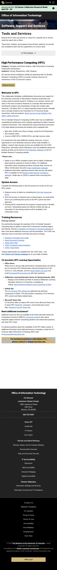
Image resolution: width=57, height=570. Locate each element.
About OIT (28, 422)
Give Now (28, 536)
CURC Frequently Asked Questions (17, 245)
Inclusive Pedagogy (28, 472)
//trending (21, 284)
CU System (28, 511)
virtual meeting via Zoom (39, 271)
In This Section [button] (28, 53)
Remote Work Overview (28, 449)
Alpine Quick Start (11, 243)
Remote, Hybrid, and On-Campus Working (28, 445)
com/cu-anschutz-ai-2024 (42, 284)
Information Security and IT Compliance (28, 490)
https (15, 284)
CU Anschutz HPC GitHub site (19, 291)
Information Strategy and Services (28, 486)
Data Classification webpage (37, 168)
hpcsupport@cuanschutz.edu (19, 273)
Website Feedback (28, 507)
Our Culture (28, 435)
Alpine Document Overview (14, 240)
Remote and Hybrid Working (28, 441)
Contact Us (28, 503)
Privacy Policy (28, 515)
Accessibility (28, 523)
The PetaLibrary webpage (34, 150)
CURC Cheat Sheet (12, 248)
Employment (28, 532)
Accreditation (28, 527)
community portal (32, 317)
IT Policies (28, 431)
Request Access (8, 85)
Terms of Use (28, 519)
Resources (28, 463)
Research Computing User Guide (17, 238)
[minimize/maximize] (53, 8)
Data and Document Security (28, 453)
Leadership (28, 426)
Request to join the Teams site (19, 307)
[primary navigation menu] (53, 3)
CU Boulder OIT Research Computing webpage (34, 229)
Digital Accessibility (28, 476)
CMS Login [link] (28, 560)
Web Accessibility (28, 467)
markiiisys (28, 284)
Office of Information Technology (21, 15)
